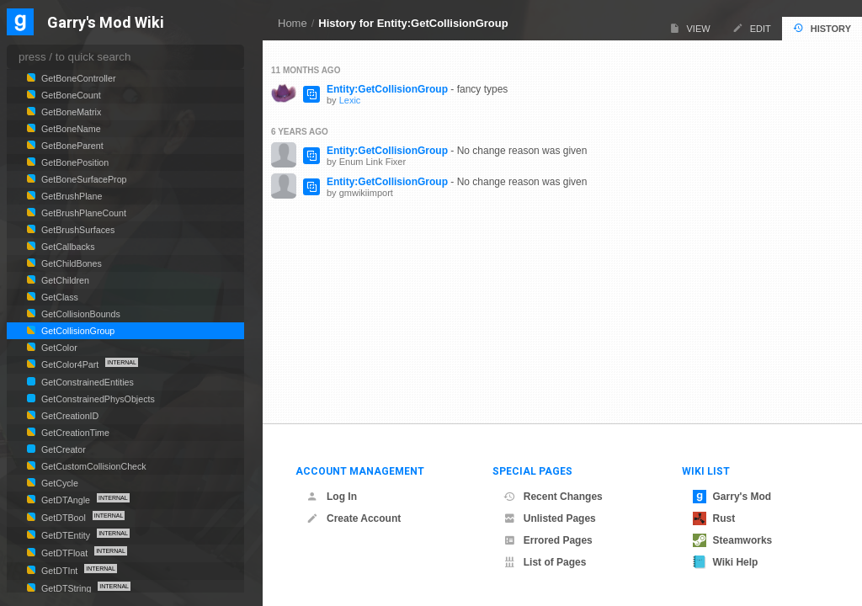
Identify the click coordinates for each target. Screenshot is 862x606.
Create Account (353, 518)
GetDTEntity (66, 535)
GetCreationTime (74, 433)
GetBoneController (77, 78)
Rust (714, 518)
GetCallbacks (67, 247)
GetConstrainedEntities (86, 382)
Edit (751, 28)
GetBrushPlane (70, 196)
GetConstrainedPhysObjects (97, 399)
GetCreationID (68, 416)
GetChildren (64, 280)
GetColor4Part (70, 364)
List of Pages (545, 562)
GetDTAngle (66, 500)
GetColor (58, 348)
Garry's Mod (732, 496)
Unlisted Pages (549, 518)
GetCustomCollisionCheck (92, 466)
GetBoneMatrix (70, 112)
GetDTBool (63, 518)
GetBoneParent (71, 146)
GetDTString (66, 588)
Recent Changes (553, 496)
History (822, 28)
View (689, 28)
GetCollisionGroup (76, 331)
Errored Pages (548, 540)
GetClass (58, 297)
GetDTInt (59, 571)
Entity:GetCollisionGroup (387, 89)
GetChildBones (70, 263)
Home (292, 23)
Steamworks (733, 540)
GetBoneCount (70, 95)
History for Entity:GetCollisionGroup (413, 23)
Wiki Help (725, 562)
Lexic (350, 100)
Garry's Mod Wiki (105, 23)
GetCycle (58, 483)
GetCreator (62, 449)
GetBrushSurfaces (76, 230)
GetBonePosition (74, 162)
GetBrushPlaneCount (82, 213)
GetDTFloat (64, 553)
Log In (331, 496)
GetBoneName (70, 129)
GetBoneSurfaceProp (83, 179)
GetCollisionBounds (79, 314)
